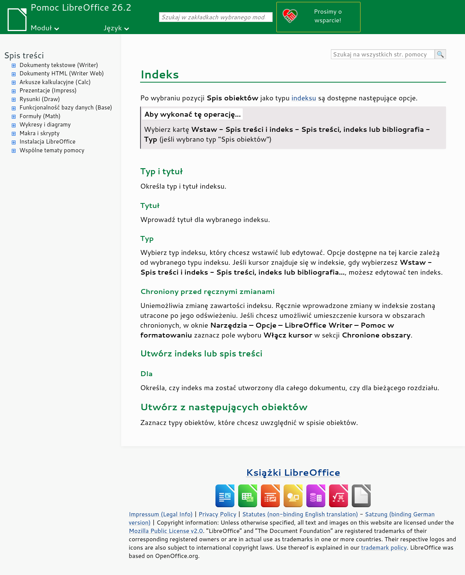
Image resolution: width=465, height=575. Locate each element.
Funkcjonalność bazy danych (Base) (65, 107)
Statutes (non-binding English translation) (300, 514)
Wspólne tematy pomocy (51, 150)
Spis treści (24, 55)
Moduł (41, 27)
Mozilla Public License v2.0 (166, 531)
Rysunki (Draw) (39, 99)
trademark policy (384, 547)
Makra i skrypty (39, 133)
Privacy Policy (217, 514)
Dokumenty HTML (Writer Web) (61, 73)
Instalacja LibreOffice (47, 141)
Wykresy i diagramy (45, 124)
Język (112, 27)
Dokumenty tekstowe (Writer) (58, 65)
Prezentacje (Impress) (48, 90)
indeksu (304, 98)
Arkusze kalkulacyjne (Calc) (55, 82)
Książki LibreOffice (293, 472)
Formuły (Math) (40, 116)
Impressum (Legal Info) (161, 514)
